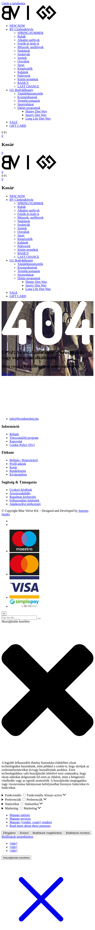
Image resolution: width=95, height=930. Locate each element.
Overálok (23, 61)
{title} (13, 843)
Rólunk (14, 434)
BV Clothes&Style (21, 29)
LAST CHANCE (28, 86)
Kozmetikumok (27, 97)
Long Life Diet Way (38, 118)
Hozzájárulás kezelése (16, 857)
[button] (47, 690)
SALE (13, 122)
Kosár (13, 467)
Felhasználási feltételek (24, 500)
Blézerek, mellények (30, 47)
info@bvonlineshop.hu (24, 418)
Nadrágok (23, 50)
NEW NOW (17, 25)
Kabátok (22, 72)
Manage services (20, 818)
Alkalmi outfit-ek (28, 40)
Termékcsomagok (28, 100)
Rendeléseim (18, 471)
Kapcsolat (16, 441)
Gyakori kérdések (21, 489)
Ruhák (21, 36)
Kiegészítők (25, 68)
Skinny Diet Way (36, 111)
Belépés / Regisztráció (24, 460)
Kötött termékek (27, 79)
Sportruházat (25, 104)
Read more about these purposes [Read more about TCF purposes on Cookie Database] (30, 825)
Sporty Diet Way (36, 115)
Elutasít (24, 832)
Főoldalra (8, 374)
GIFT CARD (18, 125)
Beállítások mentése (78, 832)
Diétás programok (28, 108)
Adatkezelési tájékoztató (25, 504)
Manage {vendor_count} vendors (31, 822)
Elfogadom (9, 832)
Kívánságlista (18, 474)
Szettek (22, 58)
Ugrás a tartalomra (13, 3)
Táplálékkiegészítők (30, 93)
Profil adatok (18, 463)
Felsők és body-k (28, 43)
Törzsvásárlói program (24, 437)
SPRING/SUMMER (30, 33)
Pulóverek (23, 75)
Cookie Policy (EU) (22, 445)
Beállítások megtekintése (47, 832)
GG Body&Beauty (21, 90)
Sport (20, 65)
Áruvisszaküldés (20, 493)
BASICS (23, 83)
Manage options (20, 815)
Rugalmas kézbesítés (23, 497)
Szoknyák (23, 54)
